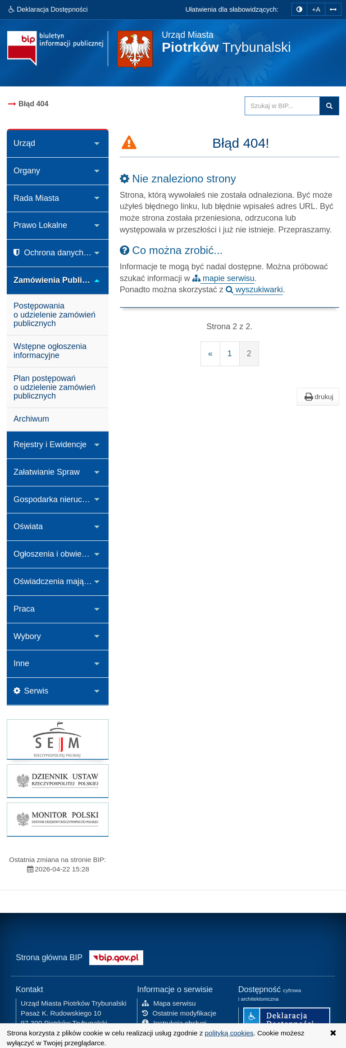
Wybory (27, 636)
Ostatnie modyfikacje (179, 1012)
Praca (24, 608)
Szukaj (329, 105)
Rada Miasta (36, 198)
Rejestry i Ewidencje (50, 444)
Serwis (31, 690)
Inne (21, 663)
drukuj (318, 397)
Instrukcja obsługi (174, 1022)
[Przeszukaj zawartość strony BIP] (282, 105)
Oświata (28, 526)
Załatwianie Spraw (47, 471)
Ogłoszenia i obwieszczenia (61, 553)
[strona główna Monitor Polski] (57, 819)
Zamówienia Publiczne (57, 280)
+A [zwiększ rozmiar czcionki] (316, 9)
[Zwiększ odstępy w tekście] (333, 8)
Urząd (24, 143)
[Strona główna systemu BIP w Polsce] (116, 956)
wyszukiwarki (254, 289)
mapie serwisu (223, 278)
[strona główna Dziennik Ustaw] (57, 781)
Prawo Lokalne (40, 225)
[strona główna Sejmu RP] (57, 739)
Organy (27, 170)
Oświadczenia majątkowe (59, 581)
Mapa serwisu (169, 1003)
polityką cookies (229, 1033)
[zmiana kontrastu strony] (299, 9)
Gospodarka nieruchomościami (61, 499)
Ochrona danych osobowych (61, 252)
